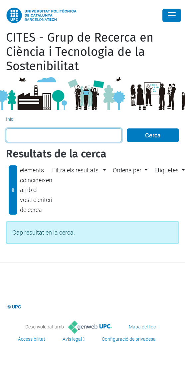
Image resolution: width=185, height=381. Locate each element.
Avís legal (72, 339)
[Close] (171, 15)
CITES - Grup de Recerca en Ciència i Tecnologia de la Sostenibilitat (79, 52)
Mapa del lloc (142, 326)
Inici (10, 119)
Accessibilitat (31, 339)
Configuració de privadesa (129, 339)
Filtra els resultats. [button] (76, 170)
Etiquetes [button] (166, 170)
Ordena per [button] (127, 170)
